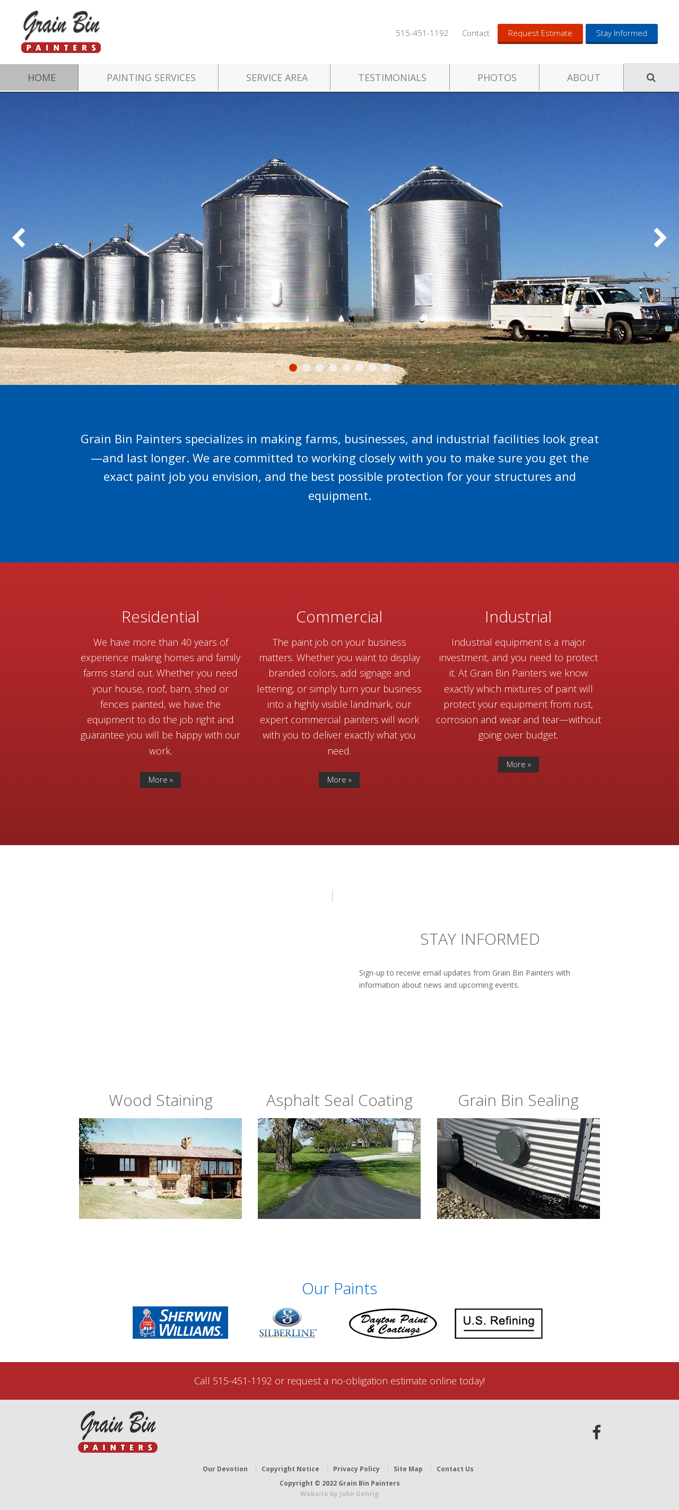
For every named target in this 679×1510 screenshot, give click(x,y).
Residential (160, 616)
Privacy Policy (356, 1469)
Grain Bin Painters (61, 32)
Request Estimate (540, 33)
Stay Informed (621, 33)
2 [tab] (306, 368)
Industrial (518, 616)
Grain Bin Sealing (518, 1100)
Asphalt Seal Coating (339, 1100)
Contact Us (455, 1469)
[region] (339, 238)
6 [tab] (359, 368)
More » (161, 779)
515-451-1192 (422, 33)
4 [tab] (333, 368)
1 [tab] (293, 368)
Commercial (339, 616)
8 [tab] (386, 368)
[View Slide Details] (339, 238)
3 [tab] (320, 368)
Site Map (408, 1469)
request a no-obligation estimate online (372, 1380)
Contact (476, 33)
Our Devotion (225, 1469)
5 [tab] (346, 368)
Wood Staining (161, 1100)
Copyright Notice (290, 1469)
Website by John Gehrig (339, 1493)
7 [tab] (373, 368)
